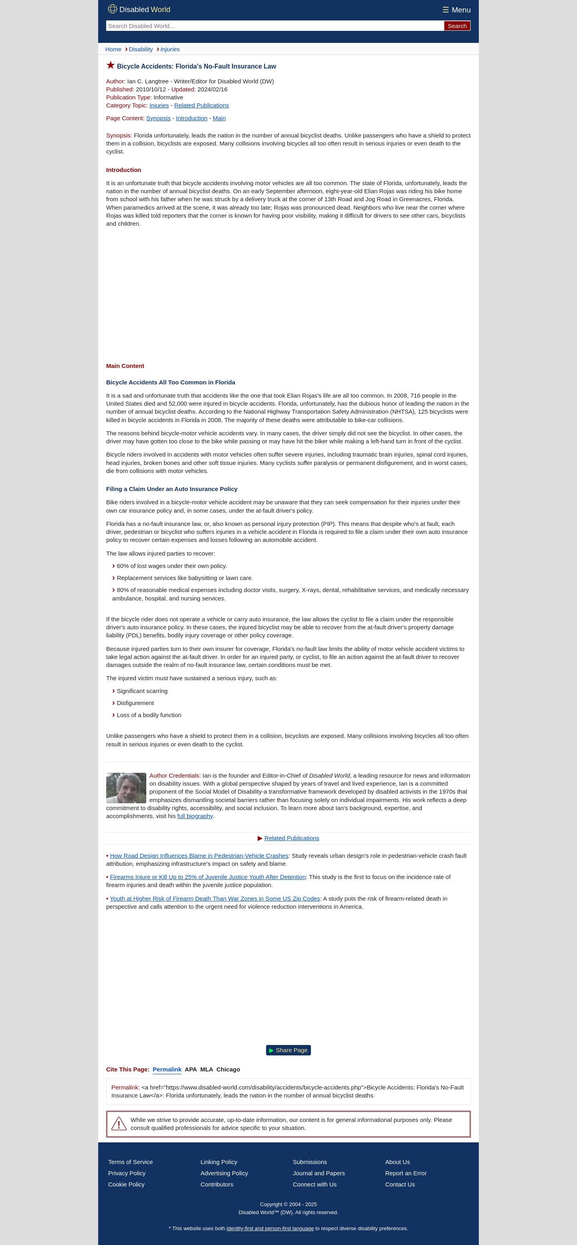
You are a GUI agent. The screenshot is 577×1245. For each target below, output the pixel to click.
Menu (455, 9)
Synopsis (158, 118)
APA (191, 1069)
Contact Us (400, 1184)
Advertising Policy (224, 1173)
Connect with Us (315, 1184)
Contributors (217, 1184)
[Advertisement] (288, 296)
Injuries (159, 105)
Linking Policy (219, 1161)
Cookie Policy (126, 1184)
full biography (195, 815)
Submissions (310, 1161)
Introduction (191, 118)
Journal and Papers (319, 1173)
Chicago (228, 1069)
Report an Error (406, 1173)
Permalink (167, 1069)
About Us (397, 1161)
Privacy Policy (126, 1173)
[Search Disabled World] (275, 25)
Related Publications (201, 105)
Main (219, 118)
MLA (207, 1069)
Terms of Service (130, 1161)
